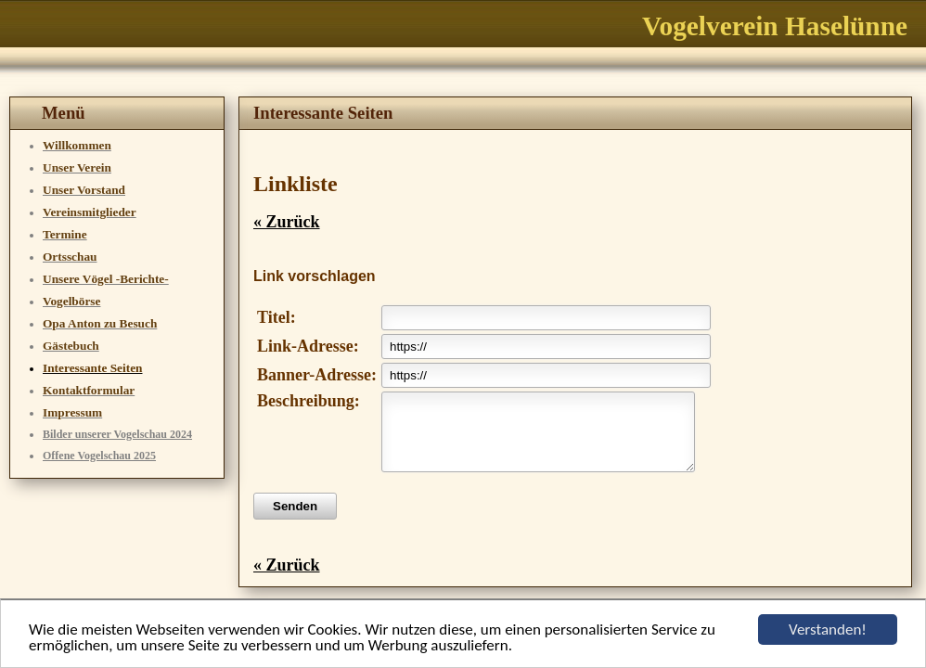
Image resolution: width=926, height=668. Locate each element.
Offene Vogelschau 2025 (99, 455)
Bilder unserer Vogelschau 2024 (117, 434)
